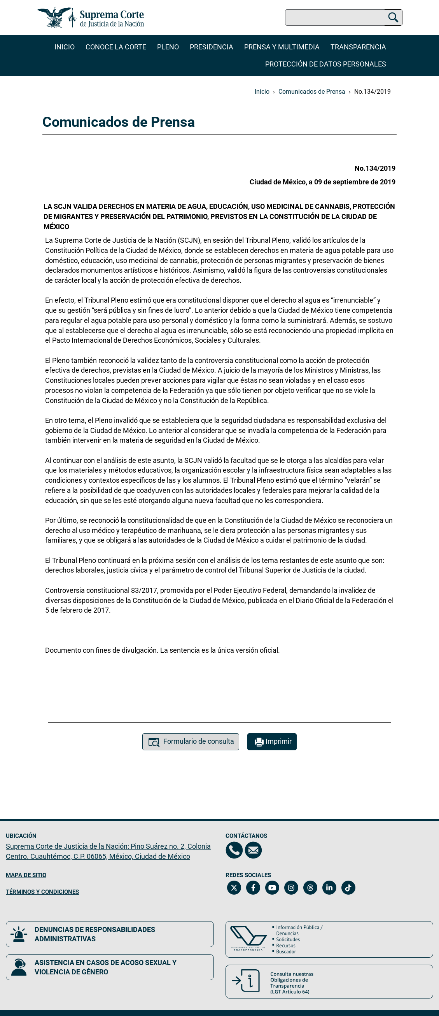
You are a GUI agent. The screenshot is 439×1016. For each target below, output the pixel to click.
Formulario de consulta (190, 742)
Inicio (64, 47)
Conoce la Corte (116, 47)
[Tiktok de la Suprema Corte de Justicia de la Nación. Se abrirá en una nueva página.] (348, 888)
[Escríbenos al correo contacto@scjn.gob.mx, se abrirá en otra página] (253, 850)
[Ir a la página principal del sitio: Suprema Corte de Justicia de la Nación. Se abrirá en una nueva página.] (91, 17)
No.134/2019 (372, 91)
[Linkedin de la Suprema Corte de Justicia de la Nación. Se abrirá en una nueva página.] (329, 888)
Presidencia (211, 47)
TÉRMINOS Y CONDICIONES (42, 891)
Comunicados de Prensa (311, 91)
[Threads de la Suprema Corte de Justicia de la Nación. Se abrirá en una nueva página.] (310, 888)
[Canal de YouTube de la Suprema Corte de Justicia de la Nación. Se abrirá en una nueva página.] (272, 888)
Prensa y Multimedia (282, 47)
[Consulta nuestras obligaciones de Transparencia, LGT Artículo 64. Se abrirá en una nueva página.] (330, 981)
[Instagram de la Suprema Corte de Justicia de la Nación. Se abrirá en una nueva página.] (291, 888)
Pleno (168, 47)
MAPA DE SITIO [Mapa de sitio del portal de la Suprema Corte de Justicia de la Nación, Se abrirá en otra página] (26, 875)
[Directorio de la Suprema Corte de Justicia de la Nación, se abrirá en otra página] (234, 850)
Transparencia (358, 47)
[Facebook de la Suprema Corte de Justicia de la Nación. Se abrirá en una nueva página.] (253, 888)
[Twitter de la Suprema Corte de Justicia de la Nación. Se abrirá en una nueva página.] (234, 888)
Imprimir (272, 742)
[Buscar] (393, 16)
